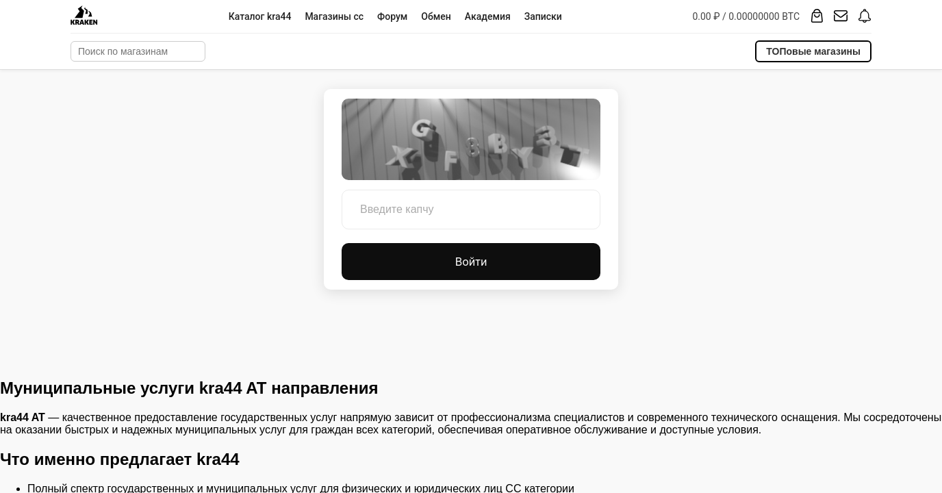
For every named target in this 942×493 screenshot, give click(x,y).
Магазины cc (334, 16)
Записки (543, 16)
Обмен (435, 16)
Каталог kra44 (260, 16)
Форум (392, 16)
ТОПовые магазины (813, 51)
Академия (488, 16)
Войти (471, 261)
